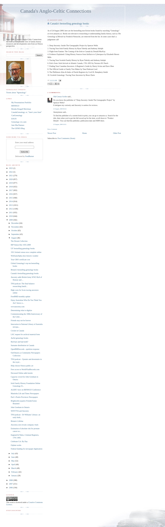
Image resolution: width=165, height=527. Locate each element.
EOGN (13, 119)
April (13, 464)
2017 (11, 190)
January (14, 476)
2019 (11, 183)
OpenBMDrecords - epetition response (25, 349)
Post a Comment (52, 129)
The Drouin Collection (19, 241)
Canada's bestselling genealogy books (69, 23)
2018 (11, 187)
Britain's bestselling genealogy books (24, 270)
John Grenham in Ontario (20, 407)
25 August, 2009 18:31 (59, 124)
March (13, 468)
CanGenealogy (16, 115)
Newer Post (51, 133)
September (15, 234)
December (15, 223)
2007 (11, 484)
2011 (11, 212)
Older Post (117, 133)
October (14, 230)
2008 (11, 480)
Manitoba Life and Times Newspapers (25, 393)
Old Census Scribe (60, 97)
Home (84, 133)
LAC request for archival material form (25, 334)
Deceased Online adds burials (22, 373)
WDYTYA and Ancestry (20, 411)
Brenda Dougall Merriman (21, 109)
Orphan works (16, 445)
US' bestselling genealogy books (23, 248)
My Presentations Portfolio (21, 102)
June (13, 457)
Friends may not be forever (21, 320)
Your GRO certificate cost (20, 260)
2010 (11, 216)
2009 (11, 220)
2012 (11, 209)
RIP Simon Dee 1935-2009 (21, 245)
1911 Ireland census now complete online (26, 252)
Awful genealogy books (19, 338)
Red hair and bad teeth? (19, 342)
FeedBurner (29, 156)
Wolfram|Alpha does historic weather (24, 256)
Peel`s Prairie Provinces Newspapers (24, 397)
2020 (11, 179)
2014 (11, 201)
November (15, 227)
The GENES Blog (18, 128)
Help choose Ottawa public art (22, 366)
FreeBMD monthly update (20, 296)
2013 (11, 205)
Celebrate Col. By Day (19, 441)
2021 (11, 176)
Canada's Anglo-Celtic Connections (55, 11)
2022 (11, 172)
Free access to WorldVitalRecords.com (25, 369)
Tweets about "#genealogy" (16, 93)
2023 (11, 168)
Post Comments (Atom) (66, 138)
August (14, 238)
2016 (11, 194)
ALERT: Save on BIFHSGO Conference (26, 390)
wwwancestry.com (17, 307)
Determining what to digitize (21, 310)
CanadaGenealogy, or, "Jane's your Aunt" (26, 112)
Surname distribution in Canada (22, 345)
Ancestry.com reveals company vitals (24, 425)
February (14, 472)
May (13, 461)
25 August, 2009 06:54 (59, 109)
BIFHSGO (15, 106)
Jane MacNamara (17, 125)
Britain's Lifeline (17, 421)
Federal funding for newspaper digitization (26, 449)
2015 (11, 198)
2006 (11, 488)
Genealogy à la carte (18, 122)
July (13, 453)
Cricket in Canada (17, 331)
